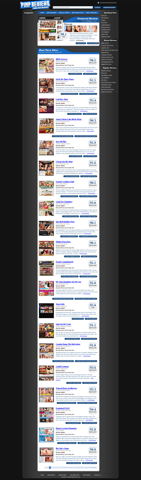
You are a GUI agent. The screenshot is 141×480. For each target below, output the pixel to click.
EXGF (62, 410)
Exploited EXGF (63, 408)
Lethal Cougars (62, 366)
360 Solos (109, 80)
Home (42, 475)
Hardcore (61, 61)
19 (89, 467)
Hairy (57, 81)
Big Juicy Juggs (62, 448)
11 (69, 467)
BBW (57, 61)
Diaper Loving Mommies (66, 428)
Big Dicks (61, 121)
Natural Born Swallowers (66, 388)
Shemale (63, 101)
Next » (95, 467)
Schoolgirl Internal (109, 85)
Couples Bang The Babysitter (68, 344)
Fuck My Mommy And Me (109, 82)
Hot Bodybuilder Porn (65, 222)
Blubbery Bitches (109, 70)
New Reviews (51, 475)
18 (86, 467)
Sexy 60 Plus (61, 141)
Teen (67, 284)
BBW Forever (61, 59)
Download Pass (109, 27)
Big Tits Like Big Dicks (109, 89)
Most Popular (86, 475)
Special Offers (63, 475)
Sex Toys (66, 163)
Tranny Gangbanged (64, 262)
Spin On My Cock (63, 324)
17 (84, 467)
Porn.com (109, 15)
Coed (62, 306)
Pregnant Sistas (109, 36)
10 (66, 467)
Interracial (67, 121)
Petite (66, 244)
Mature (68, 143)
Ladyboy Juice (62, 99)
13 (74, 467)
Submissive (62, 284)
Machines (63, 326)
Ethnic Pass (109, 34)
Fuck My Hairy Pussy (65, 79)
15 (79, 467)
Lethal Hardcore (109, 25)
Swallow (68, 390)
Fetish (62, 163)
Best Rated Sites (75, 475)
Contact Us (97, 475)
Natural (66, 61)
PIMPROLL (89, 21)
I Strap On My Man (64, 161)
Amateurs (58, 143)
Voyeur (68, 224)
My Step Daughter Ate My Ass (68, 282)
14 (76, 467)
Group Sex (58, 264)
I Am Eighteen (109, 32)
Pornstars (68, 326)
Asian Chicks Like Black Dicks (69, 119)
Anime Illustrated (109, 87)
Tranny (68, 101)
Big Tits (58, 450)
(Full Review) (80, 40)
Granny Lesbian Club (65, 182)
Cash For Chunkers (64, 202)
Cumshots (58, 101)
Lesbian (61, 183)
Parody (61, 203)
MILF (62, 346)
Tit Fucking (68, 450)
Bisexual (58, 163)
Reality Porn (66, 203)
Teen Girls (60, 304)
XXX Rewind (109, 18)
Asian (57, 121)
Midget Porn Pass (63, 242)
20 (91, 467)
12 (71, 467)
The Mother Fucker (109, 75)
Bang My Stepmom (109, 92)
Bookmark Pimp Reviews (108, 3)
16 (81, 467)
